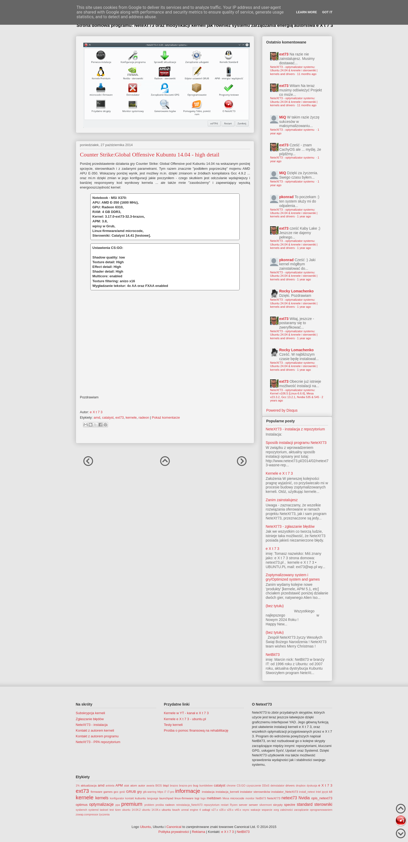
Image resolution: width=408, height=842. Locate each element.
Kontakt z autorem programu (97, 736)
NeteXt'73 (273, 798)
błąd (166, 785)
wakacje (255, 809)
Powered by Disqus (282, 410)
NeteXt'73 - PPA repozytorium (98, 742)
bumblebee (206, 785)
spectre (289, 805)
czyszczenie (253, 785)
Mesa (225, 798)
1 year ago (304, 216)
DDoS (266, 785)
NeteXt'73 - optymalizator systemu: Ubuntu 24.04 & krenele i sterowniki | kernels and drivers (293, 70)
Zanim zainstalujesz (282, 500)
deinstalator (277, 785)
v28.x (222, 809)
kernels (101, 798)
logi (197, 798)
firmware (97, 791)
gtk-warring (149, 791)
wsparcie (267, 809)
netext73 (289, 798)
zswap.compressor (87, 814)
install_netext (307, 791)
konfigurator (117, 798)
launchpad (166, 798)
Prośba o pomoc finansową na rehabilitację (196, 730)
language (152, 798)
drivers (290, 785)
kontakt (129, 798)
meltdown (214, 798)
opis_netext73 (321, 798)
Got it (327, 12)
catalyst (107, 417)
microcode (237, 798)
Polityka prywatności (173, 832)
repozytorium (212, 804)
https (160, 791)
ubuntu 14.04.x (151, 809)
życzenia (104, 814)
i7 (165, 791)
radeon (144, 417)
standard (305, 804)
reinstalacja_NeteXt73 (189, 804)
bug (195, 785)
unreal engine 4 (191, 809)
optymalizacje (101, 804)
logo (203, 798)
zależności (286, 809)
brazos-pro (185, 785)
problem (149, 804)
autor (141, 785)
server (243, 804)
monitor (249, 798)
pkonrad (286, 197)
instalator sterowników (255, 791)
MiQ (282, 117)
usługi (206, 809)
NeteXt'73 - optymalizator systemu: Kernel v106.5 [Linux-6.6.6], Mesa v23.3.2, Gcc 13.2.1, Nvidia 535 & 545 (294, 393)
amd (97, 417)
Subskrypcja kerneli (90, 713)
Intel (318, 791)
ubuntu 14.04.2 (131, 809)
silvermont (265, 804)
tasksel (104, 809)
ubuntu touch (171, 809)
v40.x (238, 809)
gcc (116, 791)
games (108, 791)
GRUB (131, 792)
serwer (253, 804)
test (112, 809)
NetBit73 (273, 654)
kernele (131, 417)
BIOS (158, 785)
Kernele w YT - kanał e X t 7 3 (186, 713)
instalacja (208, 791)
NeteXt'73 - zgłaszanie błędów (290, 526)
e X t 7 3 (272, 548)
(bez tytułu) (275, 606)
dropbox (301, 785)
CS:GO (241, 785)
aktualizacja (89, 785)
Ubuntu (145, 827)
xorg (276, 809)
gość (122, 791)
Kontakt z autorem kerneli (95, 730)
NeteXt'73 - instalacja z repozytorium (295, 429)
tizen (118, 809)
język (325, 791)
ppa (118, 804)
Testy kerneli (173, 725)
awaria (150, 785)
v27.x (215, 809)
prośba (160, 804)
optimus (82, 805)
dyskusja (312, 785)
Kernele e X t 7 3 (279, 473)
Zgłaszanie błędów (90, 719)
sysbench (81, 809)
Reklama (198, 832)
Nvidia (304, 798)
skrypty (278, 804)
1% (78, 785)
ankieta (110, 785)
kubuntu (140, 798)
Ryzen (233, 804)
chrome (231, 785)
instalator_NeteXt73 (284, 791)
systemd (93, 809)
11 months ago (306, 74)
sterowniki (323, 804)
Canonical (173, 827)
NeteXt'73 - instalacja (91, 725)
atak (126, 785)
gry (139, 792)
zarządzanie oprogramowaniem (313, 809)
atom (133, 785)
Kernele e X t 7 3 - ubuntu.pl (185, 719)
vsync (246, 809)
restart (224, 804)
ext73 (120, 417)
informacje (187, 791)
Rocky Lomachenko (296, 291)
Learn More (306, 12)
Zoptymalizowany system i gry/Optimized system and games (293, 577)
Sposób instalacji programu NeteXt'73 (296, 443)
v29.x (230, 809)
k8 (330, 791)
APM (119, 785)
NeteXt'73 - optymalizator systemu (292, 129)
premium (131, 804)
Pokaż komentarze (166, 417)
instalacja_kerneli (227, 791)
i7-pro (170, 791)
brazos (174, 785)
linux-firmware (184, 798)
